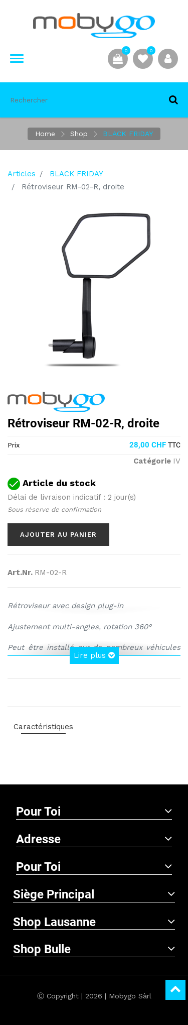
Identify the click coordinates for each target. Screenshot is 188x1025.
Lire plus (94, 655)
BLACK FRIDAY (128, 134)
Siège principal (94, 894)
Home (45, 134)
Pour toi (94, 812)
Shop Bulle (94, 949)
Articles (22, 173)
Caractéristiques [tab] (43, 726)
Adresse (94, 839)
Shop (79, 134)
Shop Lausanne (94, 922)
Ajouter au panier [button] (58, 534)
